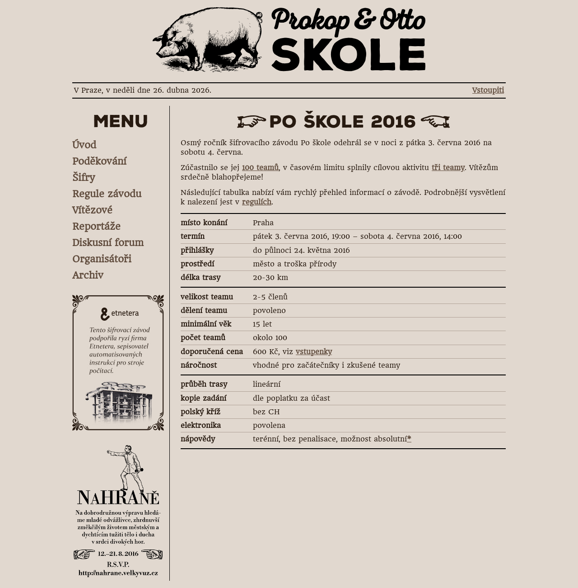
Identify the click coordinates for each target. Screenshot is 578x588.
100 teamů (260, 167)
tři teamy (448, 167)
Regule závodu (106, 193)
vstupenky (314, 351)
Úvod (84, 145)
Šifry (83, 177)
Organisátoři (101, 259)
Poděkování (99, 161)
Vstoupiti (488, 90)
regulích (256, 202)
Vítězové (92, 210)
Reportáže (96, 226)
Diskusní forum (108, 242)
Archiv (87, 275)
